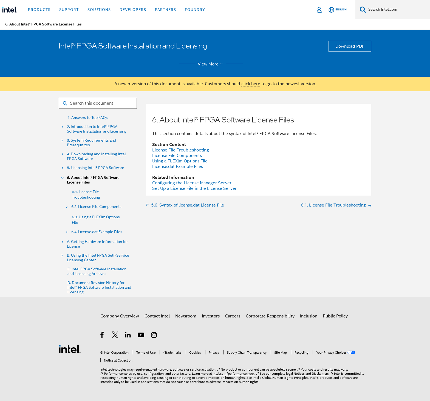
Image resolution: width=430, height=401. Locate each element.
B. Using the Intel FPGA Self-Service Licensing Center (98, 257)
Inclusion (308, 316)
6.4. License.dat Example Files (96, 232)
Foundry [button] (195, 9)
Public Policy (335, 316)
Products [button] (39, 9)
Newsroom (185, 316)
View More (211, 64)
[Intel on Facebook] (102, 336)
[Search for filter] (98, 103)
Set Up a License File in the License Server (194, 188)
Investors (211, 316)
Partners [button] (165, 9)
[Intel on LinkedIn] (128, 336)
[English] (337, 9)
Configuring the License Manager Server (191, 183)
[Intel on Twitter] (115, 336)
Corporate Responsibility (270, 316)
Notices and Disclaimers (311, 373)
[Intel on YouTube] (141, 336)
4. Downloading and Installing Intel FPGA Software (96, 156)
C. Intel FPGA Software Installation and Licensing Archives (96, 271)
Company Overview (119, 316)
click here (250, 84)
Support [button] (69, 9)
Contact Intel (157, 316)
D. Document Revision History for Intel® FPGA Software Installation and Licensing (99, 287)
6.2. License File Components (96, 206)
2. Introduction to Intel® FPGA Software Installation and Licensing (96, 129)
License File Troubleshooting (180, 150)
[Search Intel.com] (398, 9)
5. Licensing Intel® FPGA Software (95, 167)
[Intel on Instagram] (154, 336)
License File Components (177, 155)
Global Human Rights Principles (285, 378)
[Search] (363, 9)
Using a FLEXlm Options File (180, 161)
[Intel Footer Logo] (70, 348)
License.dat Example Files (177, 166)
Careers (232, 316)
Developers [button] (133, 9)
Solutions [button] (99, 9)
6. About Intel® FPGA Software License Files (93, 180)
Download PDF (349, 46)
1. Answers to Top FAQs (87, 117)
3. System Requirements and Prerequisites (91, 142)
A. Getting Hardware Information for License (97, 244)
